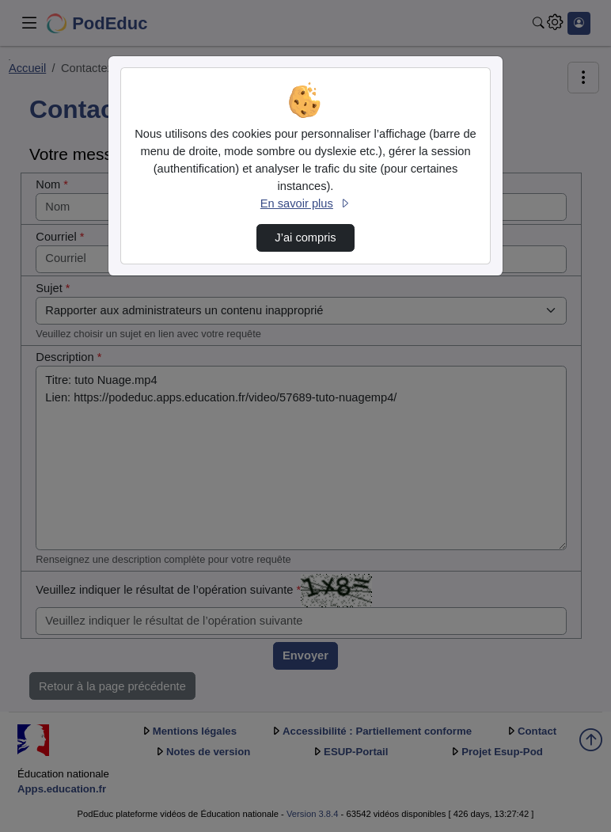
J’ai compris (305, 237)
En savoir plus (305, 203)
